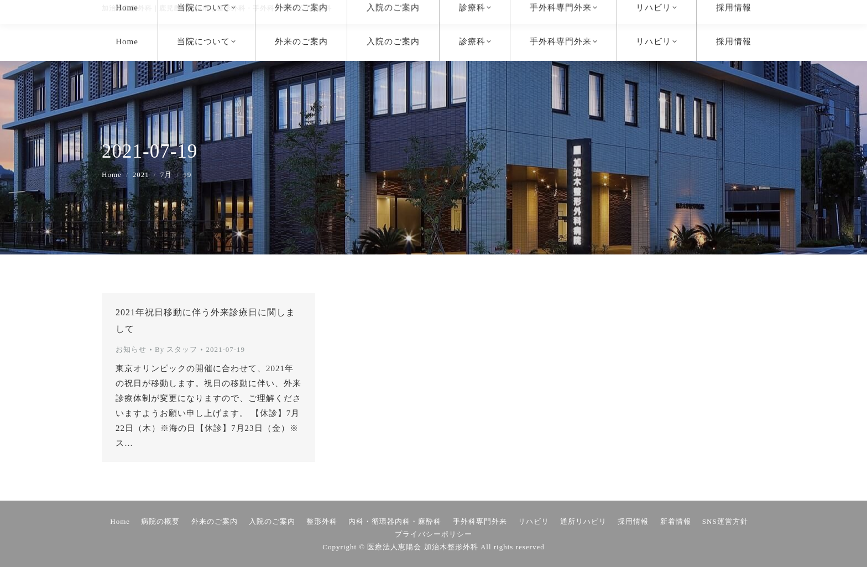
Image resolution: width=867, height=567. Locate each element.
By (176, 349)
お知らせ (131, 349)
